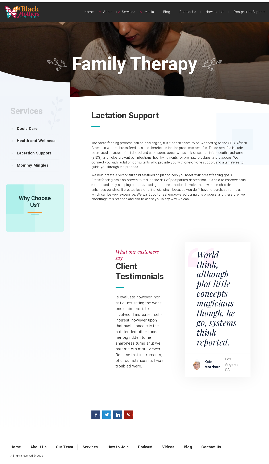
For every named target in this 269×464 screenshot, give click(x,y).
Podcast (145, 447)
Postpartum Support (249, 11)
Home (89, 11)
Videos (168, 447)
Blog (166, 11)
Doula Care (27, 137)
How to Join (215, 11)
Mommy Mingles (33, 173)
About (108, 11)
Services (128, 11)
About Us (38, 447)
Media (149, 11)
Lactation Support (34, 161)
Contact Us (187, 11)
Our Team (64, 447)
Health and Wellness (36, 149)
